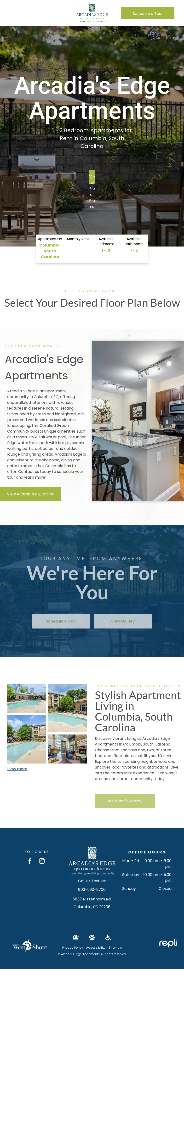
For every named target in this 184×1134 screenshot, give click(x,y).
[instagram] (42, 861)
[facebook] (30, 861)
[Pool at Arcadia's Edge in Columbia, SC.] (26, 739)
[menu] (10, 13)
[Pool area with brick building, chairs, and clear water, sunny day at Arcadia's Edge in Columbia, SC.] (26, 698)
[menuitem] (73, 948)
